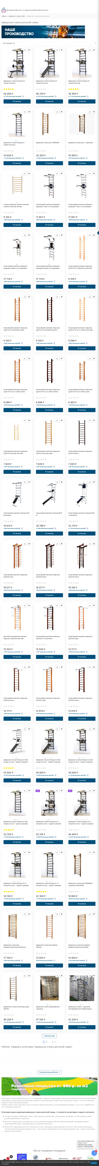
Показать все (49, 1036)
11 (53, 1042)
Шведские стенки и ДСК (17, 16)
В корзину (17, 101)
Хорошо (93, 1163)
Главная (4, 16)
